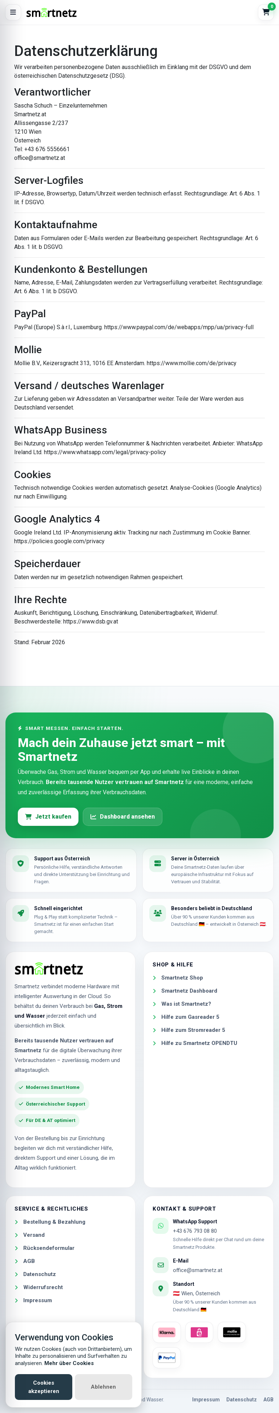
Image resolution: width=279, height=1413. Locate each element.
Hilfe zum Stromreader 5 (189, 1030)
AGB (25, 1261)
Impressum (33, 1300)
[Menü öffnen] (13, 12)
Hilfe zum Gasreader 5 (186, 1017)
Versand (30, 1235)
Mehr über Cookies (69, 1363)
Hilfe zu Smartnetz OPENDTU (195, 1043)
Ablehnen (103, 1387)
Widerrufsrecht (39, 1287)
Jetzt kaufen (48, 816)
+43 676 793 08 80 (195, 1231)
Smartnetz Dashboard (185, 991)
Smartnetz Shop (178, 977)
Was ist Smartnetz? (182, 1004)
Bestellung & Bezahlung (50, 1222)
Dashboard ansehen (122, 816)
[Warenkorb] (266, 12)
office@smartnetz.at (197, 1270)
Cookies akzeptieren (43, 1387)
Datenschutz (35, 1274)
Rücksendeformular (44, 1248)
